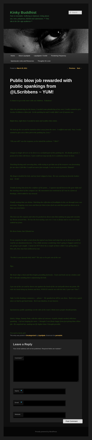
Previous (71, 68)
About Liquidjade (24, 56)
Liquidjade (41, 335)
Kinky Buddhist (23, 12)
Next (79, 68)
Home (13, 56)
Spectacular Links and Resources (22, 61)
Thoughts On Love (44, 61)
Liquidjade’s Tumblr (40, 56)
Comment (19, 358)
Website (17, 414)
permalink (58, 335)
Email (18, 402)
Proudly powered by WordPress (46, 431)
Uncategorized (31, 335)
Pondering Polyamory (58, 56)
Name (18, 391)
